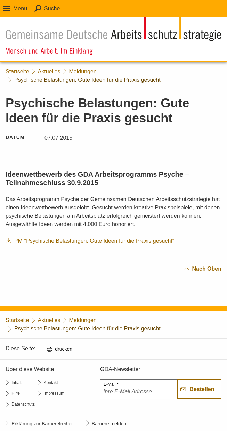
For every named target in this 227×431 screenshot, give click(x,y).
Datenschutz (23, 404)
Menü (20, 8)
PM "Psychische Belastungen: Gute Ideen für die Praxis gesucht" (94, 241)
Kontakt (51, 382)
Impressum (54, 393)
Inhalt (16, 382)
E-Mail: (111, 384)
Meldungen (83, 71)
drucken (63, 349)
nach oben (206, 269)
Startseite (17, 71)
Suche (52, 8)
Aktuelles (49, 71)
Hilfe (15, 393)
